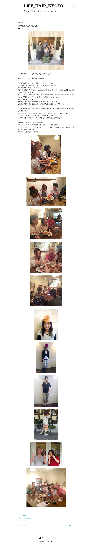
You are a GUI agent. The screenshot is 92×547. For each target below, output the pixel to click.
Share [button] (19, 515)
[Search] (73, 5)
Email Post (26, 515)
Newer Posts (22, 525)
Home (46, 526)
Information (24, 518)
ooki (29, 518)
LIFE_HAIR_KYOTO (43, 6)
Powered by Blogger (46, 538)
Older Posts (70, 525)
